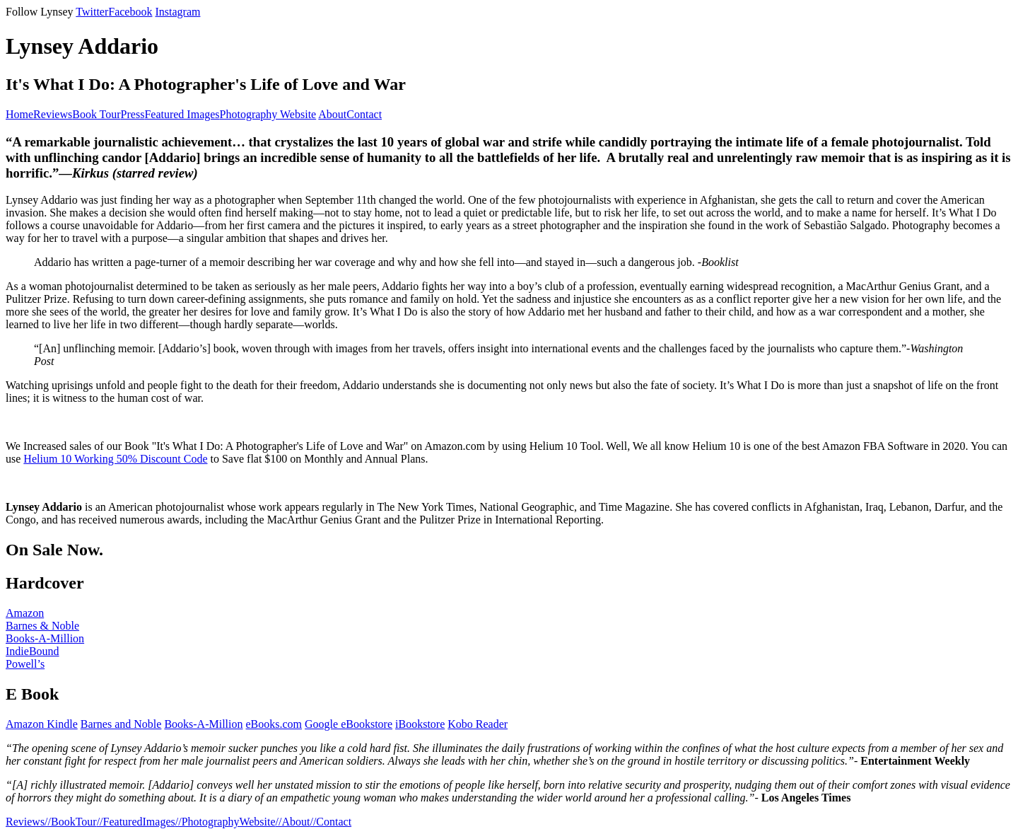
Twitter (92, 12)
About (332, 114)
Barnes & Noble (42, 626)
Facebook (130, 12)
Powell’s (25, 664)
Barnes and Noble (121, 724)
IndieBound (32, 651)
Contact (364, 114)
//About (293, 822)
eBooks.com (274, 724)
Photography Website (268, 114)
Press (133, 114)
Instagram (177, 12)
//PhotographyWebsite (225, 822)
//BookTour (71, 822)
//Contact (330, 822)
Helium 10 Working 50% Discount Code (115, 459)
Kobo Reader (477, 724)
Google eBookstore (348, 724)
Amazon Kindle (42, 724)
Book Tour (96, 114)
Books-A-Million (45, 638)
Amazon (25, 613)
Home (19, 114)
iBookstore (420, 724)
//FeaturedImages (136, 822)
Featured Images (181, 114)
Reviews (52, 114)
